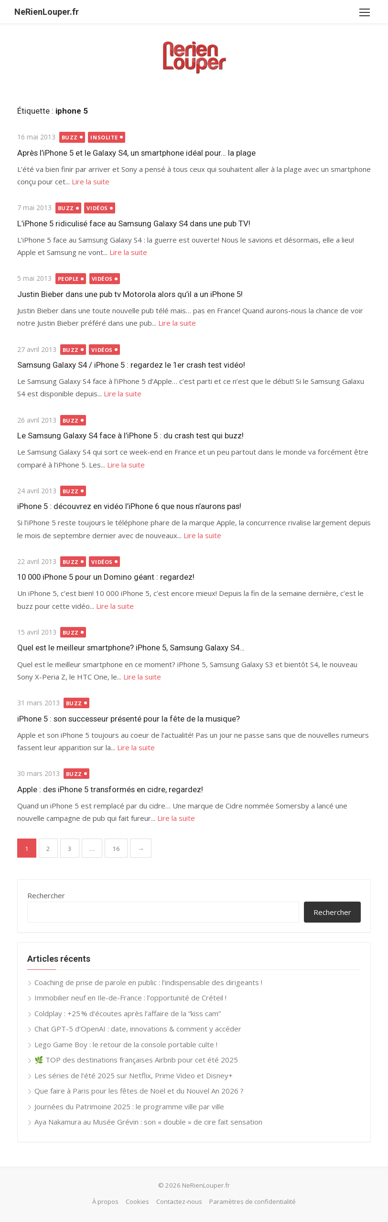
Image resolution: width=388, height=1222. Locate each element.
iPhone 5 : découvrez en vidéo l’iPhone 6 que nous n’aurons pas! (129, 506)
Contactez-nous (179, 1201)
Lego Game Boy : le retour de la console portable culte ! (125, 1044)
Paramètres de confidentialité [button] (252, 1201)
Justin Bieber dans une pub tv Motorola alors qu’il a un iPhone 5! (130, 294)
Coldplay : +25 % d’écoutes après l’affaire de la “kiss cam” (127, 1013)
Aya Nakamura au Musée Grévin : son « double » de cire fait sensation (148, 1121)
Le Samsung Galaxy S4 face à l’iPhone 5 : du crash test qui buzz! (130, 435)
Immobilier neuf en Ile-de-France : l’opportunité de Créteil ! (130, 997)
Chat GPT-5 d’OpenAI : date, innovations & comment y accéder (137, 1028)
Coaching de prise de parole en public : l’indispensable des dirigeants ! (148, 982)
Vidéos (97, 208)
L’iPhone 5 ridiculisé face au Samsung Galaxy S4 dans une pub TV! (133, 223)
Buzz (70, 137)
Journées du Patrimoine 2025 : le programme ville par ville (129, 1106)
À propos (105, 1201)
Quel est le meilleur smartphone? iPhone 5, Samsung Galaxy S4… (131, 647)
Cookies (137, 1201)
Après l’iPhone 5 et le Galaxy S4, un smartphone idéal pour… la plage (136, 153)
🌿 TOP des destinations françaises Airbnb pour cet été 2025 (136, 1059)
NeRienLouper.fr (46, 12)
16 (116, 848)
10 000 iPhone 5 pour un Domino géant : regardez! (105, 577)
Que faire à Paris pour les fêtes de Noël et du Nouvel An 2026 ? (139, 1090)
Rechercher (46, 895)
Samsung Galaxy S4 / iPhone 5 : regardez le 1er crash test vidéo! (131, 365)
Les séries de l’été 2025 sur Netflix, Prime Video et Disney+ (133, 1075)
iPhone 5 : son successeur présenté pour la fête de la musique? (128, 718)
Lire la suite (90, 181)
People (68, 278)
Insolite (104, 137)
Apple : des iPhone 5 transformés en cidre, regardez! (110, 789)
